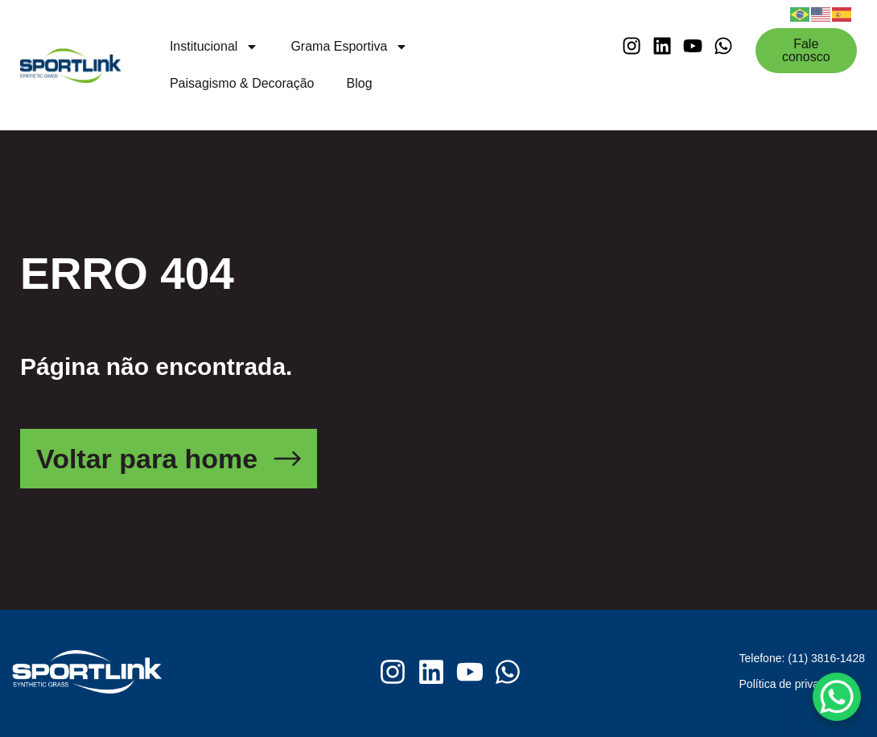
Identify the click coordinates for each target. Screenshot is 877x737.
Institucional (214, 46)
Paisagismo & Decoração (242, 83)
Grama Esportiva (349, 46)
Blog (360, 83)
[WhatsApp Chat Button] (837, 697)
